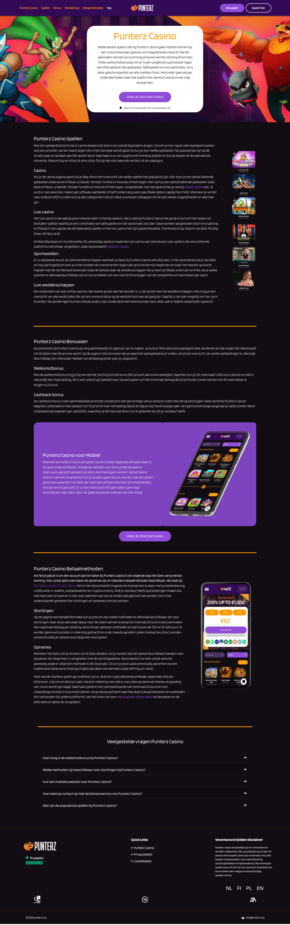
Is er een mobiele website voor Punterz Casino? (77, 783)
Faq (109, 8)
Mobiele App (72, 8)
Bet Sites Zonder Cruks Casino (55, 587)
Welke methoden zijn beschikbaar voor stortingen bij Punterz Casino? (94, 771)
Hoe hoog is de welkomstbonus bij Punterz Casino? (80, 759)
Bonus (57, 8)
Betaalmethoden (93, 8)
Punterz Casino (29, 8)
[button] (145, 758)
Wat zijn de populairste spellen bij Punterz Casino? (80, 806)
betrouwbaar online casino (135, 698)
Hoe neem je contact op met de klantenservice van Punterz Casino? (92, 794)
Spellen (45, 8)
